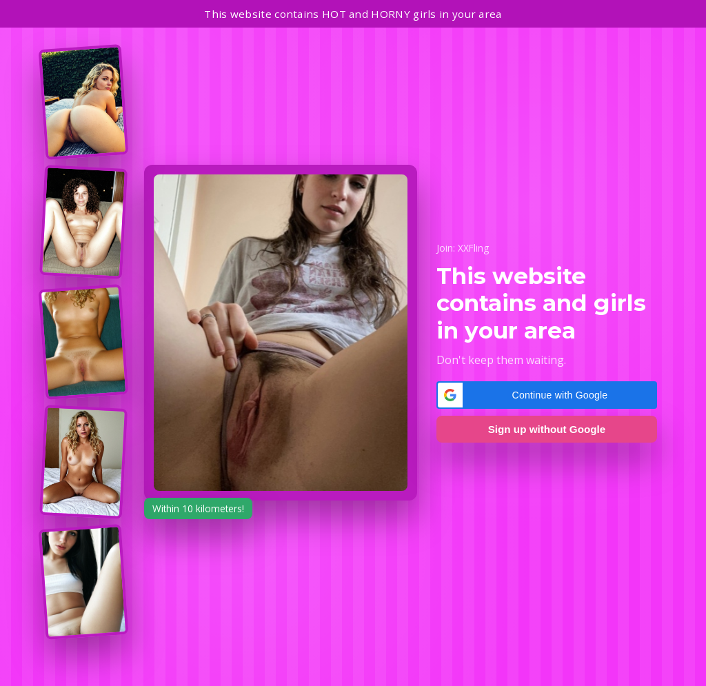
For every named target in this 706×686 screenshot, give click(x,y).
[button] (546, 395)
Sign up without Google (546, 429)
